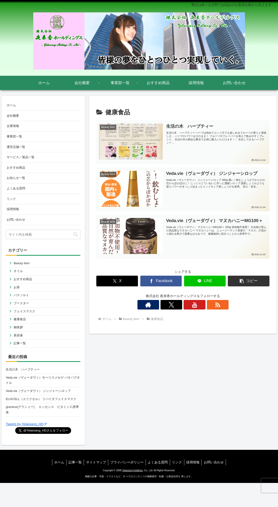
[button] (248, 280)
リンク (12, 205)
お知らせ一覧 (17, 182)
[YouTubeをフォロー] (188, 304)
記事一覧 (73, 486)
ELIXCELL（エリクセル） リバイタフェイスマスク (42, 418)
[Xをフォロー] (177, 304)
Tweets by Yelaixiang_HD (26, 448)
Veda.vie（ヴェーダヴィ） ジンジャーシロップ (41, 407)
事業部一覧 (15, 138)
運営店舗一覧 (17, 150)
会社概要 (13, 116)
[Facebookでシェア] (161, 280)
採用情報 (13, 216)
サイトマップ (95, 486)
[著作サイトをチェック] (166, 304)
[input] (43, 242)
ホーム (12, 105)
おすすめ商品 (17, 171)
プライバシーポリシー (126, 486)
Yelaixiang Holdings (132, 494)
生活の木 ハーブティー (24, 383)
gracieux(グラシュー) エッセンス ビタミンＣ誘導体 (42, 433)
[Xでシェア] (117, 280)
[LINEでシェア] (205, 280)
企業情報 (13, 127)
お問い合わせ (17, 226)
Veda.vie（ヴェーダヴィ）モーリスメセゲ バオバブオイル (42, 395)
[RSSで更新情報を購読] (199, 304)
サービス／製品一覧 (22, 160)
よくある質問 (17, 193)
